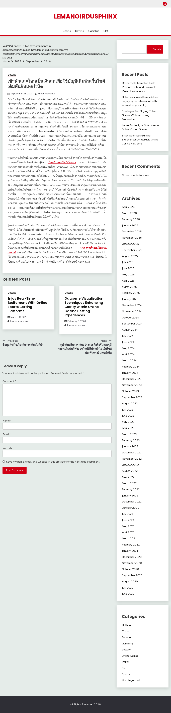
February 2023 (131, 440)
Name (7, 420)
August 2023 (130, 403)
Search (157, 49)
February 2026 (131, 219)
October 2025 (130, 243)
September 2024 (132, 323)
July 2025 (127, 262)
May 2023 (128, 421)
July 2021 (127, 513)
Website (8, 448)
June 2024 (128, 342)
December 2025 (132, 231)
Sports (126, 674)
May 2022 (128, 477)
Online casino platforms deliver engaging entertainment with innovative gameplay (140, 101)
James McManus (46, 93)
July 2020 (127, 587)
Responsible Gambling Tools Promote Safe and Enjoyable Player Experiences (139, 87)
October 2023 (130, 391)
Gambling (93, 31)
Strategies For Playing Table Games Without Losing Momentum (139, 115)
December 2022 (132, 452)
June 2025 (128, 268)
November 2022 (132, 458)
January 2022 (130, 495)
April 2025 (128, 280)
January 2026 (130, 225)
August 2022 (130, 470)
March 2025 (129, 286)
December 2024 (132, 305)
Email (7, 434)
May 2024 (128, 348)
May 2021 (128, 526)
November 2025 (132, 237)
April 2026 (128, 207)
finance (126, 637)
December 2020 (132, 557)
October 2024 (130, 317)
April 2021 (128, 532)
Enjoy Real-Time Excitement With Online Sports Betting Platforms (27, 304)
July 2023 (127, 409)
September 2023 (132, 397)
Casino (67, 31)
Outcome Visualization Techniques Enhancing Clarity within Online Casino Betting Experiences (83, 306)
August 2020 (130, 581)
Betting (79, 31)
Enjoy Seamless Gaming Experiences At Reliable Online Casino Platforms (140, 139)
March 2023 (129, 434)
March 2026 (129, 213)
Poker (125, 661)
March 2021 (129, 538)
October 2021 (130, 507)
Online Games (130, 655)
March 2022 (129, 483)
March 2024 (129, 360)
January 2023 (130, 446)
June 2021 (128, 520)
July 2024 (127, 335)
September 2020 (132, 575)
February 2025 (131, 292)
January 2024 (130, 372)
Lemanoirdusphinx (85, 16)
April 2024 (128, 354)
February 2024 (131, 366)
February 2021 (131, 544)
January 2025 (130, 299)
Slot (106, 31)
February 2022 (131, 489)
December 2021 (132, 501)
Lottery (126, 649)
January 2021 (130, 550)
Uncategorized (131, 680)
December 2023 (132, 379)
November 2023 (132, 385)
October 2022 (130, 464)
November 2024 (132, 311)
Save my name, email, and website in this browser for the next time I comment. (53, 461)
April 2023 (128, 428)
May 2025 (128, 274)
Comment (9, 381)
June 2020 (128, 593)
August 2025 (130, 256)
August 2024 (130, 329)
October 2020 (130, 569)
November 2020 (132, 563)
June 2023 (128, 415)
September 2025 (132, 250)
